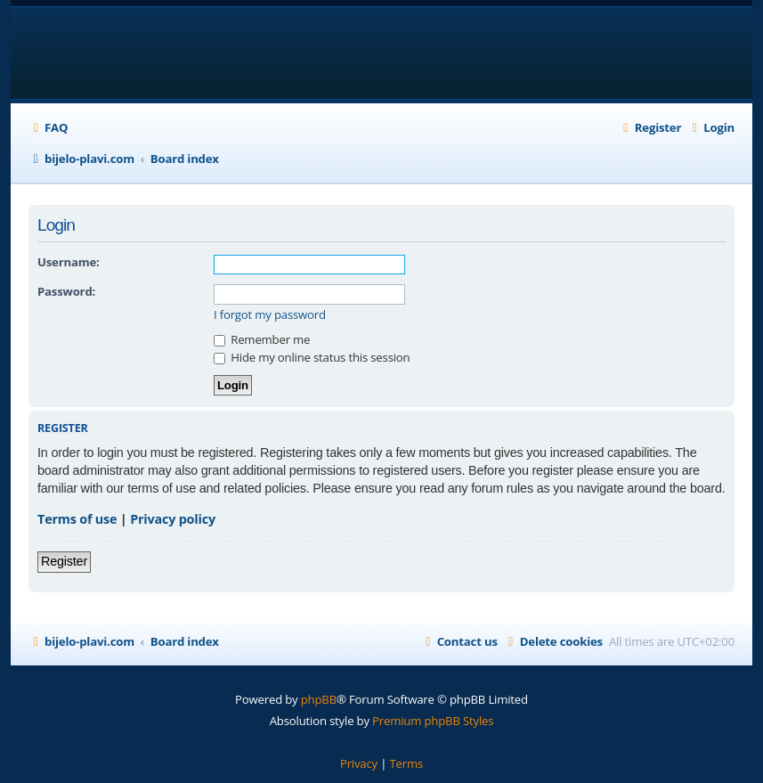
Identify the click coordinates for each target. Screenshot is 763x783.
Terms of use (77, 518)
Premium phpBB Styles (432, 721)
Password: (66, 291)
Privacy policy (172, 518)
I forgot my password (270, 314)
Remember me (262, 339)
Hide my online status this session (312, 357)
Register (64, 561)
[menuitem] (48, 128)
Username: (68, 262)
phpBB (319, 699)
